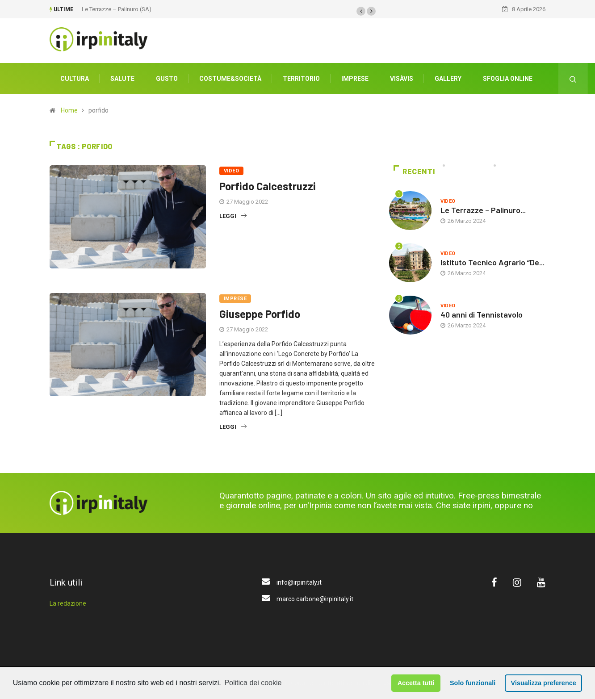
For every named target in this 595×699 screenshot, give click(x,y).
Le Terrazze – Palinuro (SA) (116, 8)
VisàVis (401, 78)
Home (69, 109)
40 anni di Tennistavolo (481, 314)
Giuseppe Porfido (259, 313)
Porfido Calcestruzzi (267, 185)
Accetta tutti (416, 682)
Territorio (301, 78)
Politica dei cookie (252, 682)
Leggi (233, 215)
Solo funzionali (472, 682)
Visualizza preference (543, 682)
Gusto (167, 78)
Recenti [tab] (414, 171)
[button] (360, 10)
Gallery (448, 78)
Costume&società (230, 78)
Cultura (74, 78)
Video (231, 170)
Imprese (355, 78)
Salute (122, 78)
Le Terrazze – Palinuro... (483, 209)
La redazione (68, 603)
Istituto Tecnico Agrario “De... (492, 262)
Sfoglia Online (507, 78)
